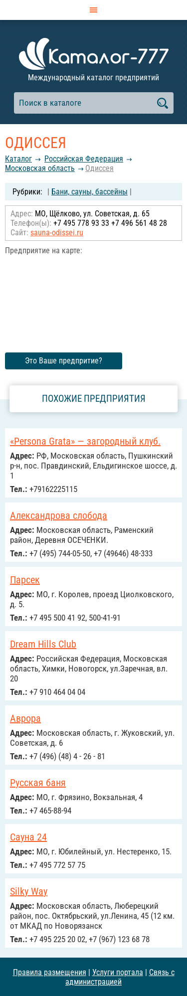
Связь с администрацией (120, 977)
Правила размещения (49, 972)
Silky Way (28, 891)
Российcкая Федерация (83, 159)
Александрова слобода (58, 515)
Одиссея (99, 168)
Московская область (40, 168)
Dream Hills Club (43, 644)
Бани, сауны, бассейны (89, 191)
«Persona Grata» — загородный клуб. (85, 441)
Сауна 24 (28, 837)
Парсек (25, 580)
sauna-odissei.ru (56, 232)
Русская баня (38, 783)
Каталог (18, 159)
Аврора (25, 718)
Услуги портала (117, 972)
